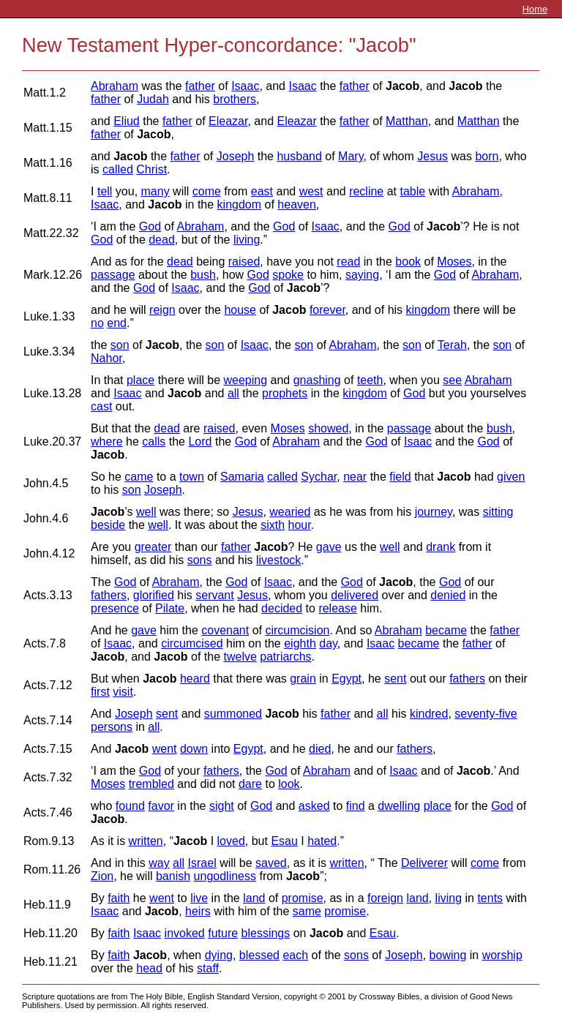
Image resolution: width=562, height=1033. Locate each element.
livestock (278, 560)
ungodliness (225, 876)
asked (314, 806)
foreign (385, 898)
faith (119, 898)
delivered (354, 595)
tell (104, 191)
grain (303, 678)
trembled (151, 784)
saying (362, 274)
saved (271, 863)
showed (328, 428)
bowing (448, 955)
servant (214, 595)
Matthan (407, 121)
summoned (233, 713)
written (146, 841)
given (511, 476)
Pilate (169, 608)
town (191, 476)
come (206, 191)
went (164, 749)
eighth (300, 643)
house (240, 310)
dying (219, 955)
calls (153, 441)
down (194, 749)
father (200, 86)
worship (502, 955)
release (337, 608)
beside (108, 525)
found (130, 806)
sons (199, 560)
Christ (151, 169)
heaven (296, 204)
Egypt (346, 678)
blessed (259, 955)
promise (302, 898)
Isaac (245, 86)
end (117, 323)
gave (329, 547)
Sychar (319, 476)
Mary (350, 156)
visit (123, 691)
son (120, 345)
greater (153, 547)
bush (203, 274)
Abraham (114, 86)
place (140, 380)
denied (447, 595)
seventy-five (485, 713)
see (452, 380)
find (355, 806)
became (446, 630)
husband (299, 156)
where (107, 441)
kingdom (239, 204)
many (155, 191)
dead (162, 239)
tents (490, 898)
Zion (102, 876)
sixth (273, 525)
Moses (454, 261)
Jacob (402, 86)
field (400, 476)
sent (395, 678)
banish (173, 876)
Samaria (242, 476)
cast (101, 406)
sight (221, 806)
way (159, 863)
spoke (288, 274)
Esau (284, 841)
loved (231, 841)
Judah (153, 99)
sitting (498, 512)
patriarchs (285, 656)
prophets (284, 393)
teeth (370, 380)
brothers (234, 99)
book (408, 261)
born (486, 156)
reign (162, 310)
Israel (202, 863)
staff (208, 968)
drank (440, 547)
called (117, 169)
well (146, 512)
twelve (240, 656)
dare (250, 784)
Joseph (236, 156)
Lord (199, 441)
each (295, 955)
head (149, 968)
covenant (225, 630)
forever (327, 310)
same (307, 911)
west (311, 191)
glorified (153, 595)
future (223, 933)
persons (111, 727)
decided (281, 608)
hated (322, 841)
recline (366, 191)
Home (534, 9)
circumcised (191, 643)
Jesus (432, 156)
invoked (185, 933)
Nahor (106, 358)
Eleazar (228, 121)
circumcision (297, 630)
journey (433, 512)
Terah (452, 345)
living (246, 239)
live (199, 898)
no (97, 323)
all (233, 393)
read (348, 261)
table (413, 191)
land (254, 898)
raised (244, 261)
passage (113, 274)
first (100, 691)
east (262, 191)
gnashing (317, 380)
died (320, 749)
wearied (289, 512)
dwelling (399, 806)
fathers (109, 595)
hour (299, 525)
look (288, 784)
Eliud (126, 121)
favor (161, 806)
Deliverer (424, 863)
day (328, 643)
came (138, 476)
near (355, 476)
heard (195, 678)
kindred (429, 713)
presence (115, 608)
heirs (198, 911)
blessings (266, 933)
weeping (245, 380)
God (150, 226)
